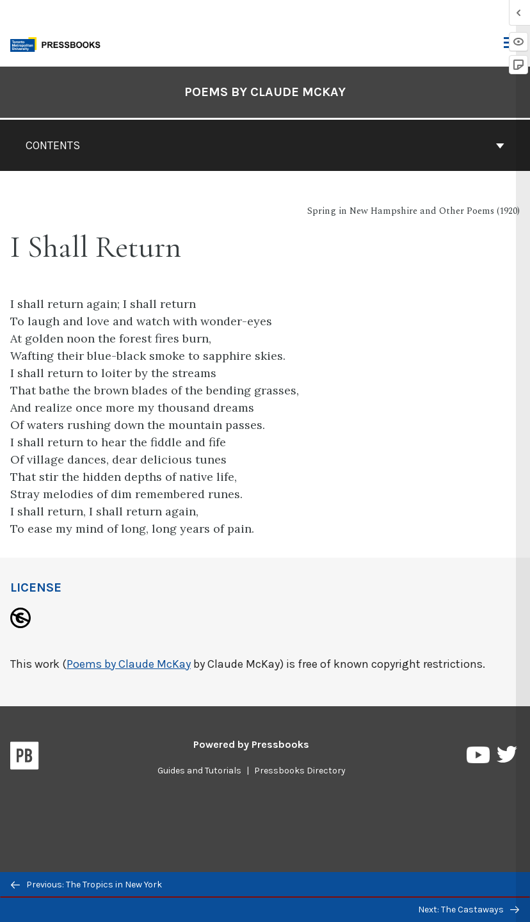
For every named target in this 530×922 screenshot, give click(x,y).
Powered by (251, 744)
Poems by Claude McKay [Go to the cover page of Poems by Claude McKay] (265, 92)
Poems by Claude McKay (129, 664)
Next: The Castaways (468, 909)
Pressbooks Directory (300, 770)
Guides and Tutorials (199, 770)
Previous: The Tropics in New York (86, 884)
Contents (265, 145)
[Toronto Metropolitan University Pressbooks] (59, 43)
